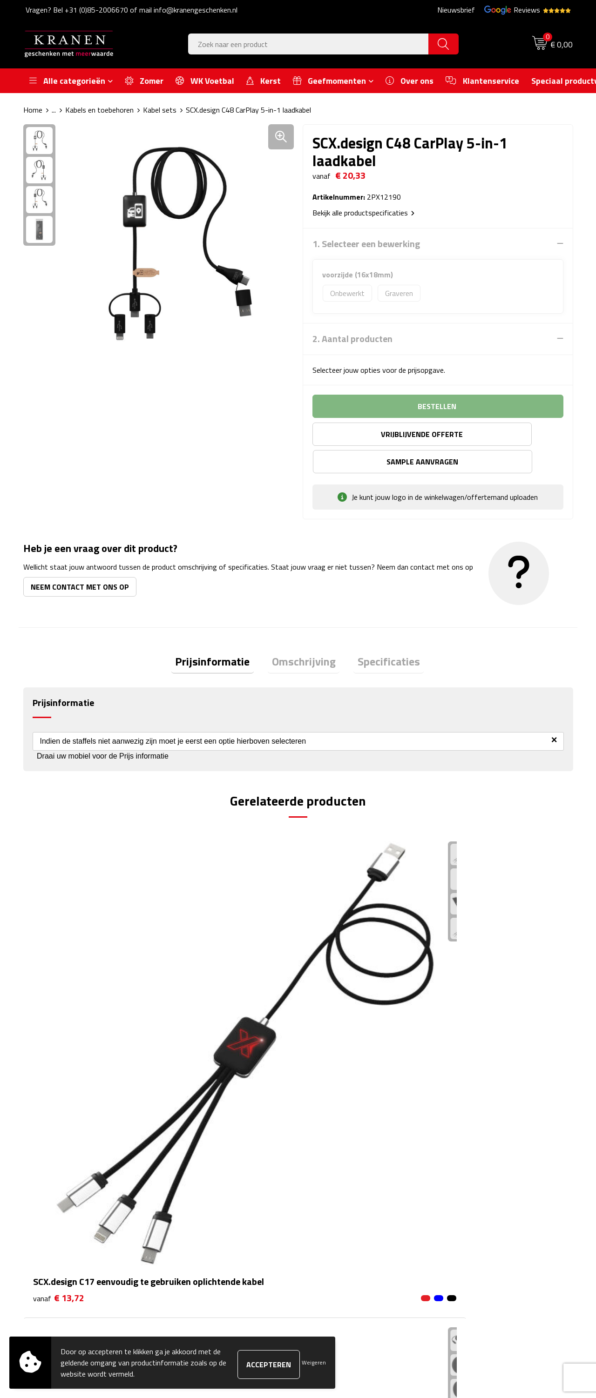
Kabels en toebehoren (99, 109)
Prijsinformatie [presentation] (220, 635)
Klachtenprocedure (475, 1177)
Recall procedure (471, 1220)
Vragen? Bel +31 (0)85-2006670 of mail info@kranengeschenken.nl (131, 9)
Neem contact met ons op (80, 559)
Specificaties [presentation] (381, 635)
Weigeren (314, 1362)
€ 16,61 (196, 996)
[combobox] (308, 44)
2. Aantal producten (352, 338)
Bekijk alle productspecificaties (363, 212)
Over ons (187, 1149)
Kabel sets (159, 109)
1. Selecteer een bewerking (366, 243)
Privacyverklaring (472, 1206)
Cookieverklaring (471, 1163)
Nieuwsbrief (456, 9)
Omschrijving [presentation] (304, 635)
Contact (322, 1149)
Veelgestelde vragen (205, 1177)
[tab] (220, 636)
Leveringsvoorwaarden (481, 1191)
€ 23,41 (333, 1010)
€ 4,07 (468, 968)
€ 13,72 (58, 982)
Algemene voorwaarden (483, 1149)
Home (32, 109)
